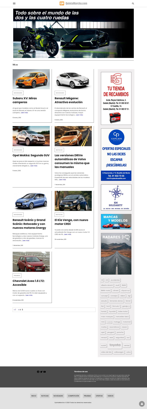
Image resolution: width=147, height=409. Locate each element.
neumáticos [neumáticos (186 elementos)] (114, 327)
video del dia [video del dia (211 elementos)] (106, 352)
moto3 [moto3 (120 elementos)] (109, 322)
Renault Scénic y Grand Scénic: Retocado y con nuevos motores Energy (29, 224)
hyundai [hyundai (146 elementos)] (112, 311)
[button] (116, 98)
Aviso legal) (109, 375)
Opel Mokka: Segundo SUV (31, 155)
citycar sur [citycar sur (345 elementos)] (125, 290)
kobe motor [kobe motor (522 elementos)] (123, 311)
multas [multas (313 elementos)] (104, 327)
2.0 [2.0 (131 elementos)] (107, 280)
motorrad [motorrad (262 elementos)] (127, 322)
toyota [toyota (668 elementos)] (115, 344)
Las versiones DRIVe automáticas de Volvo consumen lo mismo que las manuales (72, 161)
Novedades (18, 93)
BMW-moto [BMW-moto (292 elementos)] (105, 290)
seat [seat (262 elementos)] (111, 337)
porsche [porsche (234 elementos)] (120, 332)
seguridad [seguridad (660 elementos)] (120, 337)
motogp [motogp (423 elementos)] (117, 322)
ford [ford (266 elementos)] (108, 306)
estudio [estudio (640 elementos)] (104, 301)
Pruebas (17, 275)
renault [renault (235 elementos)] (104, 337)
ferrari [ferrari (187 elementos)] (128, 301)
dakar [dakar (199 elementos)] (122, 296)
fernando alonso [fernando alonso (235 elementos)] (116, 301)
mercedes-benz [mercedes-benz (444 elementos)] (122, 316)
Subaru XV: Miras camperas (25, 100)
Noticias (59, 150)
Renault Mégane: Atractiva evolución (69, 100)
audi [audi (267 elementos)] (117, 285)
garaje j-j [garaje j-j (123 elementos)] (126, 306)
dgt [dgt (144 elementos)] (129, 296)
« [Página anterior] (18, 309)
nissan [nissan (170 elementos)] (124, 327)
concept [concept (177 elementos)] (104, 296)
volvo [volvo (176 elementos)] (128, 352)
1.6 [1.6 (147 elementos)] (102, 280)
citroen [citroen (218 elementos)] (116, 290)
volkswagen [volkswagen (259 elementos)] (119, 352)
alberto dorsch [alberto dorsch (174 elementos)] (107, 285)
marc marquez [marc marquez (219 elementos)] (107, 316)
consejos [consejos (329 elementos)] (114, 296)
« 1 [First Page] (15, 309)
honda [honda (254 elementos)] (103, 311)
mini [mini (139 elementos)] (103, 322)
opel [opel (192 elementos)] (103, 332)
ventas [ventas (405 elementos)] (126, 345)
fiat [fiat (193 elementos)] (102, 306)
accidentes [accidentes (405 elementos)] (115, 280)
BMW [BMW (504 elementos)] (124, 285)
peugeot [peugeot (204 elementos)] (110, 332)
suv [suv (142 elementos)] (128, 337)
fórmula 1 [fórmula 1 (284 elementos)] (116, 306)
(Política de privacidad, (100, 375)
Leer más (24, 113)
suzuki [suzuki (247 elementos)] (103, 345)
